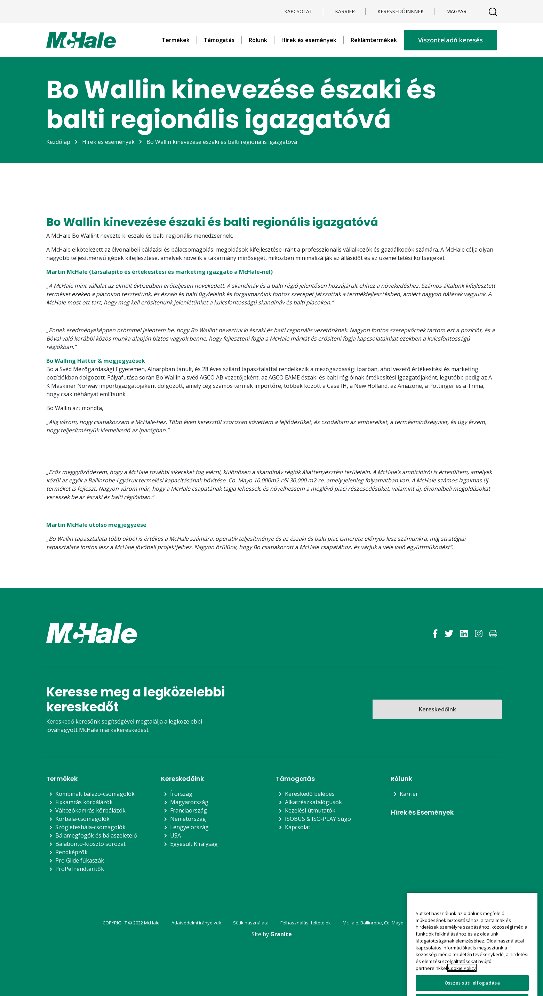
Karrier (345, 11)
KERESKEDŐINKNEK (400, 11)
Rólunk (258, 40)
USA (175, 835)
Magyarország (189, 802)
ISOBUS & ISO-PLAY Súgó (318, 819)
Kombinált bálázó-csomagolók (95, 794)
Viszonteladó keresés (450, 40)
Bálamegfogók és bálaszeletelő (96, 835)
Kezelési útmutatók (310, 810)
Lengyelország (189, 827)
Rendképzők (71, 852)
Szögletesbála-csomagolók (90, 827)
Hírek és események (308, 40)
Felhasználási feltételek (305, 923)
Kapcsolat (298, 11)
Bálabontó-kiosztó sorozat (90, 844)
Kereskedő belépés (310, 794)
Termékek (176, 40)
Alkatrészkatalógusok (313, 802)
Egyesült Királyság (194, 844)
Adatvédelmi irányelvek (196, 923)
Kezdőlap (58, 142)
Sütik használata (251, 923)
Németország (188, 819)
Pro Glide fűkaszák (79, 860)
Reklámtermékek (374, 40)
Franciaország (188, 810)
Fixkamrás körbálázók (84, 802)
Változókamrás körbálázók (90, 810)
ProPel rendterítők (79, 869)
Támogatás (219, 40)
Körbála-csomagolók (82, 819)
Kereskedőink (437, 709)
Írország (181, 794)
